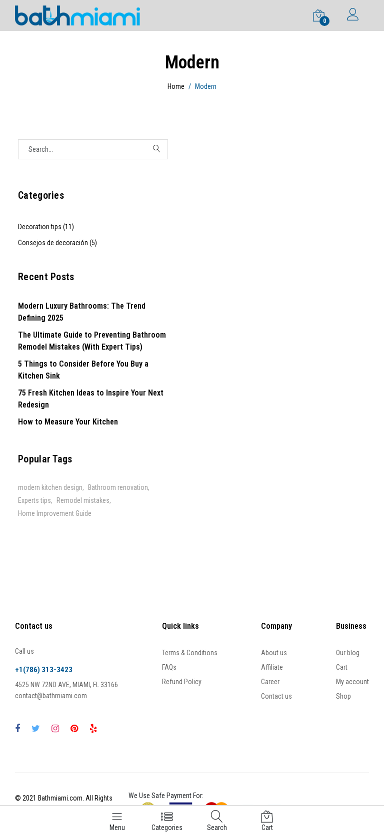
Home (176, 86)
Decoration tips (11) (46, 227)
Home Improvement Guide (55, 513)
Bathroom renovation (118, 487)
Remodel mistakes (83, 500)
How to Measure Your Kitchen (68, 421)
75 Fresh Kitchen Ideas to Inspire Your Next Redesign (91, 399)
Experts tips (34, 500)
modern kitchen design (50, 487)
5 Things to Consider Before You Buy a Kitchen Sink (83, 370)
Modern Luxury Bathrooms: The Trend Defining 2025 (82, 312)
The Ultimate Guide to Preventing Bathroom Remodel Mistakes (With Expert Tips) (92, 341)
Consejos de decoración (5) (57, 243)
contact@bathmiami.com (51, 696)
